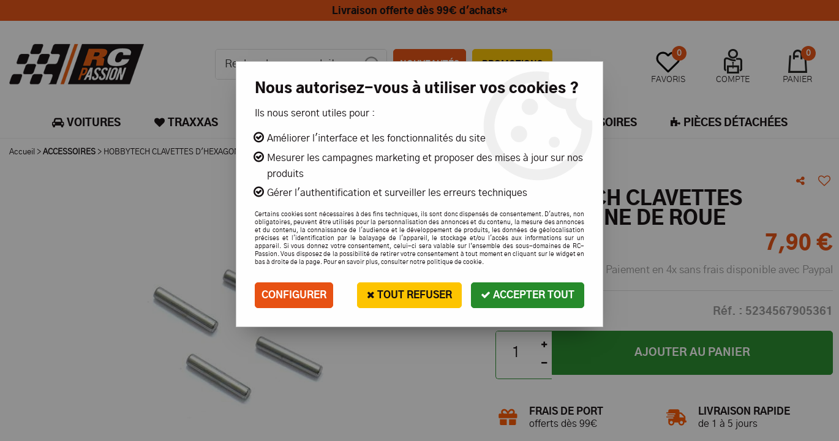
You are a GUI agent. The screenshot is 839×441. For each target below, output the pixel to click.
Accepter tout (527, 295)
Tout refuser (409, 295)
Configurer (293, 295)
